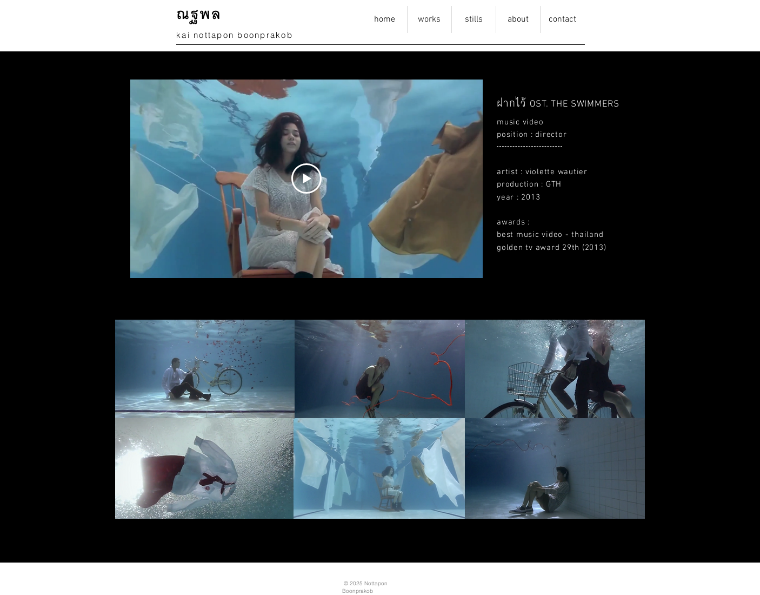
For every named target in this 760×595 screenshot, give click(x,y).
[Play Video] (306, 178)
